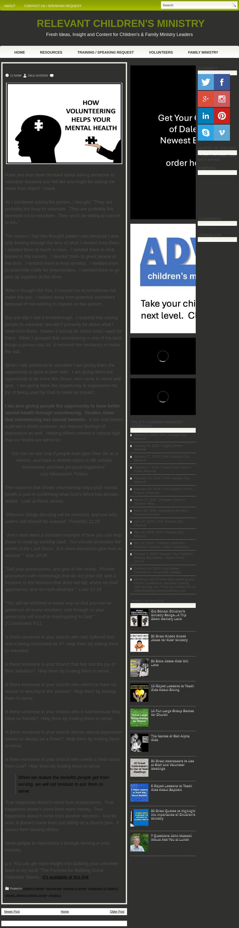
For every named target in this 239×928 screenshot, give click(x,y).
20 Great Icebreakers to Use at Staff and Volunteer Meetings (172, 764)
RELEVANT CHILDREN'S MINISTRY (121, 23)
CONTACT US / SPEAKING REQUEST (53, 6)
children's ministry (34, 888)
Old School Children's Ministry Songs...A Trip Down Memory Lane (168, 614)
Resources (51, 52)
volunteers (54, 895)
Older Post (117, 911)
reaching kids (54, 888)
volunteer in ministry (75, 888)
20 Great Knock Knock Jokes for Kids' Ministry (169, 637)
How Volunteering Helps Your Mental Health (64, 68)
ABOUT (9, 6)
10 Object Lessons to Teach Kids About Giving (172, 687)
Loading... (205, 226)
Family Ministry (203, 52)
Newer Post (12, 911)
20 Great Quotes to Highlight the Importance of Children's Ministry (173, 814)
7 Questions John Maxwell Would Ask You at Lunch (171, 837)
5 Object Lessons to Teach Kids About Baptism (171, 787)
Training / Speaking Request (105, 52)
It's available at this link (66, 877)
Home (19, 52)
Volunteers (161, 52)
